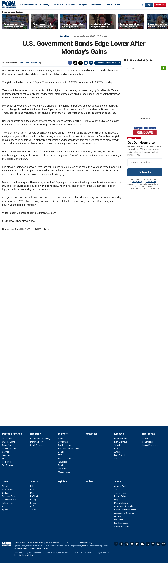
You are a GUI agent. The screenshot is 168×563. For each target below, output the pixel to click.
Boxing (33, 500)
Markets (57, 5)
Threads (80, 63)
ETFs (60, 455)
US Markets (63, 442)
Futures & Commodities (68, 448)
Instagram (126, 544)
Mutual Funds (64, 472)
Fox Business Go (121, 523)
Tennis (33, 510)
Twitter (75, 63)
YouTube (132, 544)
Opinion (62, 481)
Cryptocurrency (65, 445)
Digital (5, 486)
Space (5, 510)
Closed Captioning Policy (125, 510)
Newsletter (153, 544)
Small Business (37, 445)
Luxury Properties (150, 445)
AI (3, 506)
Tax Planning (7, 465)
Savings (5, 452)
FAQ (116, 500)
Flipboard (137, 544)
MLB (32, 493)
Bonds (61, 452)
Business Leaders (66, 458)
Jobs (116, 489)
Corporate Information (124, 506)
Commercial (147, 442)
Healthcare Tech (9, 500)
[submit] (163, 68)
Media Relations (121, 503)
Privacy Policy (137, 182)
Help (67, 543)
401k (4, 458)
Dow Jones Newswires (29, 63)
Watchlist (70, 5)
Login (149, 5)
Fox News (118, 516)
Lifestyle (82, 5)
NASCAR (34, 496)
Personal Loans (9, 448)
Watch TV (160, 5)
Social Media (7, 489)
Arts (116, 458)
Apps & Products (121, 526)
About (117, 481)
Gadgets (6, 493)
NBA (32, 489)
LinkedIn (142, 544)
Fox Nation (118, 520)
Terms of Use (151, 182)
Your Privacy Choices (54, 543)
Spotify (158, 544)
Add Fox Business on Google (109, 63)
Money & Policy (36, 442)
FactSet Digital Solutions (26, 548)
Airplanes (118, 452)
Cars (116, 448)
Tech (108, 5)
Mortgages (7, 438)
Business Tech (8, 496)
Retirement (7, 462)
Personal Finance (27, 5)
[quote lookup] (143, 68)
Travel (117, 445)
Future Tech (7, 503)
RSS (148, 544)
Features (64, 36)
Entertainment (120, 438)
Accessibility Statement (124, 513)
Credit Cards (7, 445)
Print (86, 63)
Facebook (70, 63)
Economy (44, 5)
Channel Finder (120, 486)
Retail (60, 465)
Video (89, 481)
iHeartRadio (163, 544)
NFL (31, 486)
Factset (85, 546)
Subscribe (145, 172)
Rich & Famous (120, 442)
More (117, 5)
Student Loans (8, 442)
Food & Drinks (120, 455)
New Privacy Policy (35, 543)
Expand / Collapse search (142, 5)
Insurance (6, 455)
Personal (146, 438)
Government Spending (40, 438)
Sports (34, 481)
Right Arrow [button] (163, 22)
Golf (32, 506)
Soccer (33, 503)
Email (91, 63)
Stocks (61, 438)
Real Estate (95, 5)
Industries (62, 462)
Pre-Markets (63, 468)
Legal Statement (43, 548)
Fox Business (9, 4)
